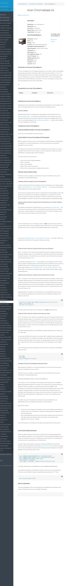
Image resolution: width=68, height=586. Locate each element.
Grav (6, 465)
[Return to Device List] (33, 16)
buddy (43, 68)
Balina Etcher (42, 300)
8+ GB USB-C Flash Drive (36, 209)
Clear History (5, 460)
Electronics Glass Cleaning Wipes (51, 136)
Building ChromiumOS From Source (36, 521)
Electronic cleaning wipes (44, 130)
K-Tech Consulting (10, 4)
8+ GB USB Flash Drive (54, 207)
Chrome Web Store (32, 235)
